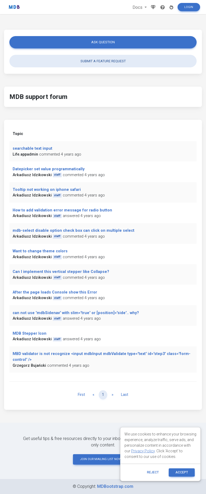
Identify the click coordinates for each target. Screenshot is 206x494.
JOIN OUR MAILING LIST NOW (103, 459)
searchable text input (32, 148)
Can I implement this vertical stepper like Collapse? (61, 271)
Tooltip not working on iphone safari (47, 189)
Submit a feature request (103, 61)
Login (188, 7)
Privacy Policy (143, 451)
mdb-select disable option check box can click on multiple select (73, 230)
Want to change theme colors (40, 251)
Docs (138, 7)
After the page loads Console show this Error (55, 292)
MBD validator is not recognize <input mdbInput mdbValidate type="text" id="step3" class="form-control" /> (101, 357)
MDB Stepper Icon (29, 333)
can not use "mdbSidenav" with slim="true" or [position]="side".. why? (76, 313)
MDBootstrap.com (115, 486)
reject (153, 472)
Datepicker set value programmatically (48, 169)
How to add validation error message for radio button (62, 210)
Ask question (103, 42)
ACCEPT (181, 472)
